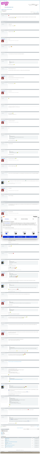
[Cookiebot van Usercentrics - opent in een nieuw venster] (33, 216)
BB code (2, 432)
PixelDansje (3, 76)
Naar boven (38, 451)
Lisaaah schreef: (11, 302)
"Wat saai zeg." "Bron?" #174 (8, 443)
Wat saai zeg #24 (4, 10)
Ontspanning (8, 9)
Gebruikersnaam (29, 4)
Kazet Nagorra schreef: (12, 398)
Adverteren (13, 452)
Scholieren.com (35, 451)
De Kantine (11, 9)
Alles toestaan (32, 236)
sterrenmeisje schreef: (12, 136)
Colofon (25, 452)
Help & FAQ (28, 452)
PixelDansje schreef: (11, 261)
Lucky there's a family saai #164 (8, 446)
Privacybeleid (16, 452)
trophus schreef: (11, 273)
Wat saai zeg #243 (7, 438)
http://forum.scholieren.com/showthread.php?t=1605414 (14, 361)
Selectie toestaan (20, 236)
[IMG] (1, 433)
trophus (2, 284)
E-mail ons (32, 451)
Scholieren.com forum (4, 9)
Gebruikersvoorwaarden (20, 452)
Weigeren (8, 236)
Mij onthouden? (37, 4)
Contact (31, 452)
